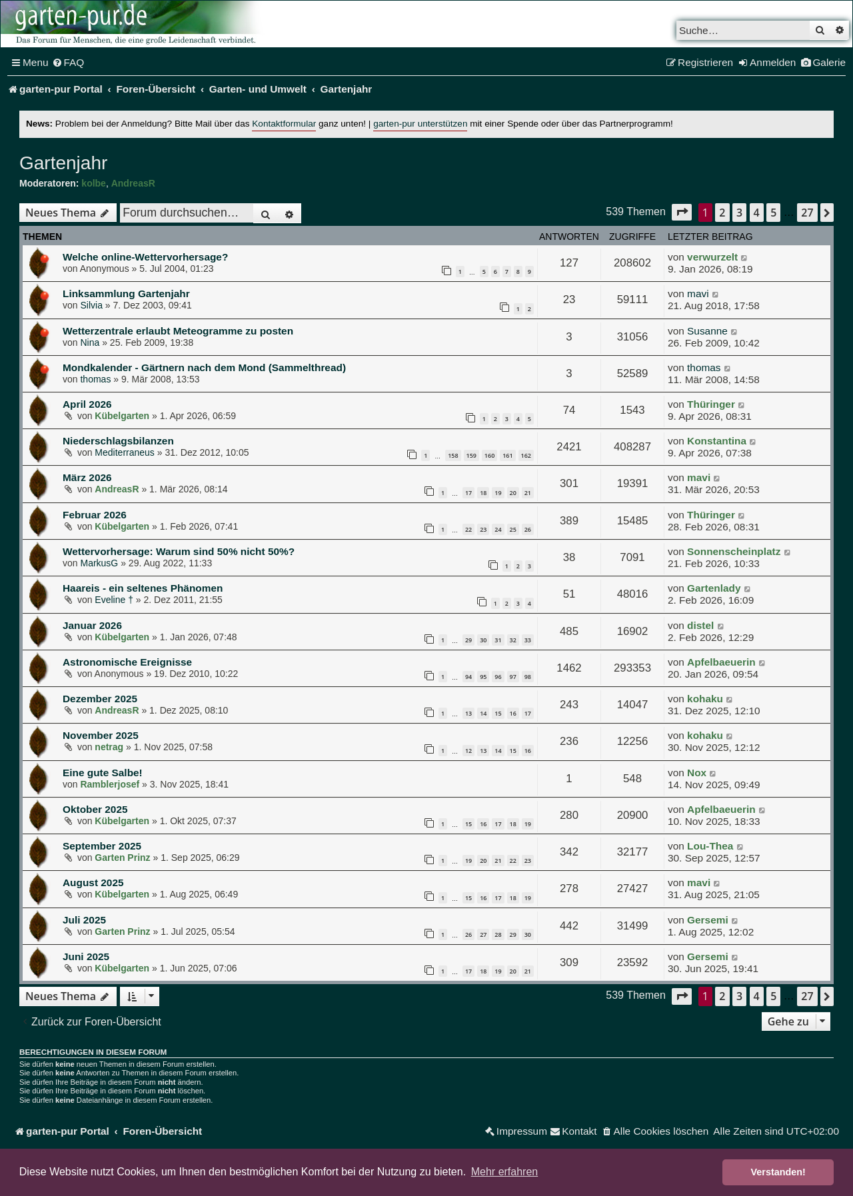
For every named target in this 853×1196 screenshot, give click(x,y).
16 (513, 713)
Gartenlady (713, 588)
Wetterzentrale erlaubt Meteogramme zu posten (178, 330)
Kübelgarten (122, 415)
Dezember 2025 (100, 698)
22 (468, 529)
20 (513, 492)
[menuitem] (68, 62)
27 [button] (807, 212)
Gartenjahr (63, 163)
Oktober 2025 (95, 809)
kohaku (705, 698)
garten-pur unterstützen (420, 124)
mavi (698, 293)
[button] (682, 212)
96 (497, 676)
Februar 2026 (95, 514)
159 (471, 455)
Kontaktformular (284, 124)
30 (483, 640)
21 (527, 492)
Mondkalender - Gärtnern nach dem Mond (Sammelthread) (204, 367)
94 (468, 676)
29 (468, 640)
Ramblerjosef (109, 784)
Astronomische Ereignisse (127, 662)
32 (513, 640)
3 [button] (739, 212)
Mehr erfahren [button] (504, 1171)
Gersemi (707, 919)
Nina (89, 342)
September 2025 (102, 846)
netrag (109, 747)
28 (497, 934)
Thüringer (711, 404)
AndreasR (133, 183)
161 (507, 455)
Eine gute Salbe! (103, 772)
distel (700, 625)
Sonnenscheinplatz (733, 551)
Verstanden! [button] (778, 1172)
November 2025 (101, 735)
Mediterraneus (125, 452)
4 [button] (757, 212)
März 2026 (87, 477)
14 (483, 713)
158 (453, 455)
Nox (696, 772)
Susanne (707, 330)
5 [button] (773, 212)
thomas (95, 379)
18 (483, 492)
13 (468, 713)
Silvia (91, 305)
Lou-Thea (710, 846)
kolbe (93, 183)
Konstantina (716, 440)
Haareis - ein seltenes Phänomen (143, 588)
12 (468, 750)
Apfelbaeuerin (721, 662)
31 (497, 640)
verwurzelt (712, 257)
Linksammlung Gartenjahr (126, 293)
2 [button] (722, 212)
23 (483, 529)
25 (513, 529)
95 (483, 676)
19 (497, 492)
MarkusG (99, 563)
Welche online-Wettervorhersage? (145, 257)
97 (513, 676)
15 (497, 713)
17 (468, 492)
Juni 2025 (86, 956)
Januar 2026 (92, 625)
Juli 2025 (84, 919)
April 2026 (87, 404)
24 (497, 529)
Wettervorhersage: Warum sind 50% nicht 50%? (179, 551)
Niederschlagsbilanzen (118, 440)
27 (483, 934)
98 (527, 676)
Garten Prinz (122, 857)
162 (526, 455)
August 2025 (93, 882)
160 (489, 455)
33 (527, 640)
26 (527, 529)
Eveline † (114, 599)
